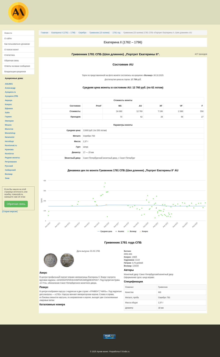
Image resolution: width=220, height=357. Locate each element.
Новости (8, 33)
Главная (44, 32)
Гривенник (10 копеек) (100, 32)
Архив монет (102, 351)
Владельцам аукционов (15, 71)
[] (10, 211)
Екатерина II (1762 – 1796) (63, 32)
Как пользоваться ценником (17, 44)
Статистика (9, 55)
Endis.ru (125, 351)
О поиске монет (11, 49)
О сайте (8, 38)
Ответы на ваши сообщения (17, 66)
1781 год (116, 32)
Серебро (82, 32)
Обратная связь (11, 60)
